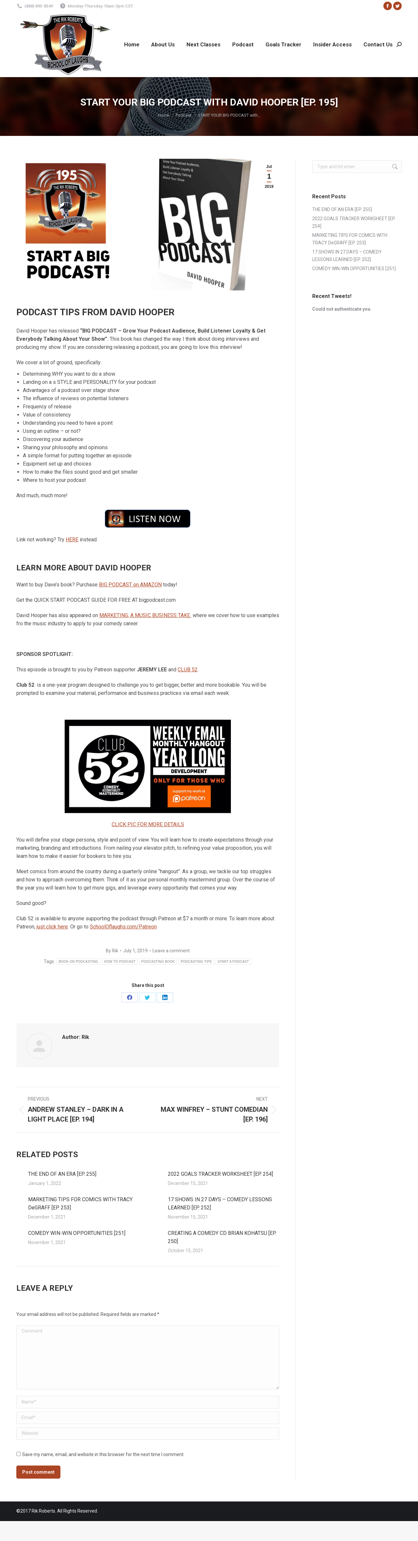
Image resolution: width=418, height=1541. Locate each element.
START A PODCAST (233, 961)
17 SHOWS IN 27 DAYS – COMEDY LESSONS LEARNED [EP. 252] (220, 1203)
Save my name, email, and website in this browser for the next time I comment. (103, 1454)
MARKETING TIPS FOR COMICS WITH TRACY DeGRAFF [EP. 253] (80, 1203)
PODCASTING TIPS (196, 961)
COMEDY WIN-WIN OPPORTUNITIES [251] (76, 1233)
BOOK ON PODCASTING (78, 961)
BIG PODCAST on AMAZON (130, 585)
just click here (52, 927)
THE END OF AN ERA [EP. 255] (62, 1174)
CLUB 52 (188, 669)
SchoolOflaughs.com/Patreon (123, 927)
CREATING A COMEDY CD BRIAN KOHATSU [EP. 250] (222, 1237)
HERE (72, 539)
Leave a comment (171, 950)
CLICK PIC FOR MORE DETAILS (148, 824)
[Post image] (19, 1174)
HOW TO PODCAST (120, 961)
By (112, 950)
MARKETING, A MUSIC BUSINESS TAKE (145, 615)
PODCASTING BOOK (158, 961)
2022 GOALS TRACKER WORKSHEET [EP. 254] (220, 1174)
